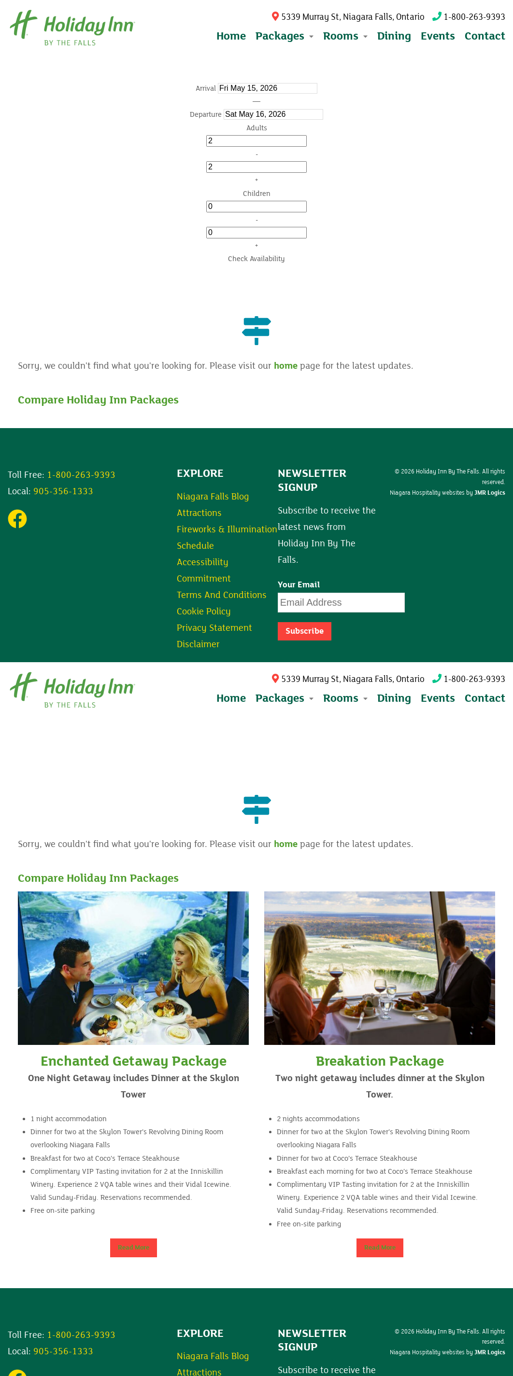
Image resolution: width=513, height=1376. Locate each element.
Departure (206, 114)
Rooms (345, 698)
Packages (285, 698)
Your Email (299, 585)
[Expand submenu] (310, 36)
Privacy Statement (214, 628)
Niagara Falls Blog (213, 496)
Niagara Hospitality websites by (447, 492)
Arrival (206, 88)
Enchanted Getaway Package (134, 1061)
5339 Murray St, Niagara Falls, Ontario (348, 17)
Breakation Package (380, 1061)
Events (438, 35)
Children (257, 193)
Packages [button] (285, 35)
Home (231, 35)
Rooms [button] (345, 35)
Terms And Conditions (222, 595)
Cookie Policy (204, 611)
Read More (133, 1247)
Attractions (199, 513)
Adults (256, 128)
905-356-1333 (63, 491)
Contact (485, 35)
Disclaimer (198, 644)
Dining (394, 35)
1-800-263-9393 (468, 17)
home (286, 366)
